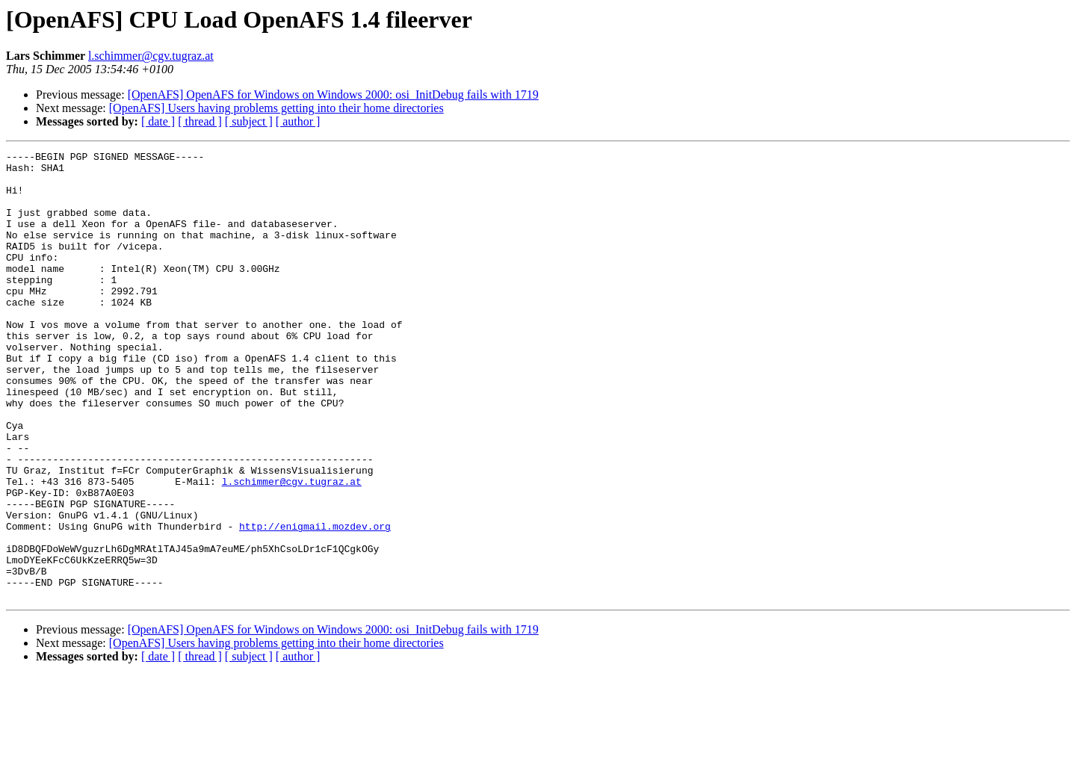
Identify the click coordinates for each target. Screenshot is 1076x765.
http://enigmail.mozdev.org (315, 602)
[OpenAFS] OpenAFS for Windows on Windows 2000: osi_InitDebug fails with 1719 (333, 94)
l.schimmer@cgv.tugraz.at (151, 55)
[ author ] (298, 121)
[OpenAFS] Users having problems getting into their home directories (276, 108)
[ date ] (158, 121)
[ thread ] (200, 121)
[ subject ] (249, 121)
